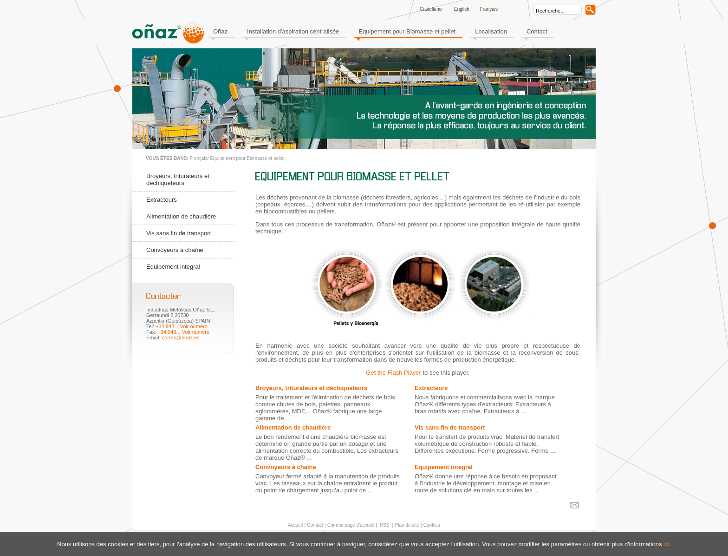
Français (198, 158)
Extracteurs (161, 199)
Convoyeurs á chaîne (174, 249)
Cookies (431, 525)
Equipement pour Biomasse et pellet (406, 31)
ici (666, 544)
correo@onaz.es (181, 337)
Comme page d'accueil (350, 525)
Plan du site (407, 525)
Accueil (295, 525)
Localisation (491, 31)
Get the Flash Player (393, 372)
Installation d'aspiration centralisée (293, 31)
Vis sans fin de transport (178, 233)
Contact (536, 31)
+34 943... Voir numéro (182, 326)
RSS (383, 525)
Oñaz (220, 31)
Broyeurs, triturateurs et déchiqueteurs (177, 179)
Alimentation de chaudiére (181, 216)
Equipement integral (173, 266)
